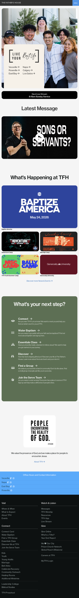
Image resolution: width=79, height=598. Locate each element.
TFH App (45, 518)
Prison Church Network (51, 546)
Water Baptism (8, 535)
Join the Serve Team (10, 547)
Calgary (27, 73)
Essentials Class (9, 541)
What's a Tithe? (47, 535)
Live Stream (46, 521)
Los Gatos (29, 76)
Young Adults (7, 559)
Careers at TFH (48, 555)
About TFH (39, 461)
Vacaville (14, 70)
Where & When (8, 509)
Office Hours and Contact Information (39, 475)
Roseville (14, 73)
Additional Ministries (10, 578)
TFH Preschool (8, 592)
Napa (26, 70)
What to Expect (8, 512)
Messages (45, 509)
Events (5, 518)
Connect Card (8, 531)
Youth (4, 556)
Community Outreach (11, 572)
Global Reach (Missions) (51, 550)
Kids (3, 553)
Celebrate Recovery (10, 569)
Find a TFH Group (9, 538)
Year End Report (48, 538)
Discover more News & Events (40, 281)
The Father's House (11, 2)
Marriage (6, 562)
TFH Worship (47, 512)
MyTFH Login (47, 561)
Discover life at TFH (10, 544)
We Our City (47, 543)
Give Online (46, 531)
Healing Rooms (8, 575)
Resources (46, 515)
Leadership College (10, 584)
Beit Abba (6, 566)
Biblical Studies (8, 587)
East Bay (14, 76)
